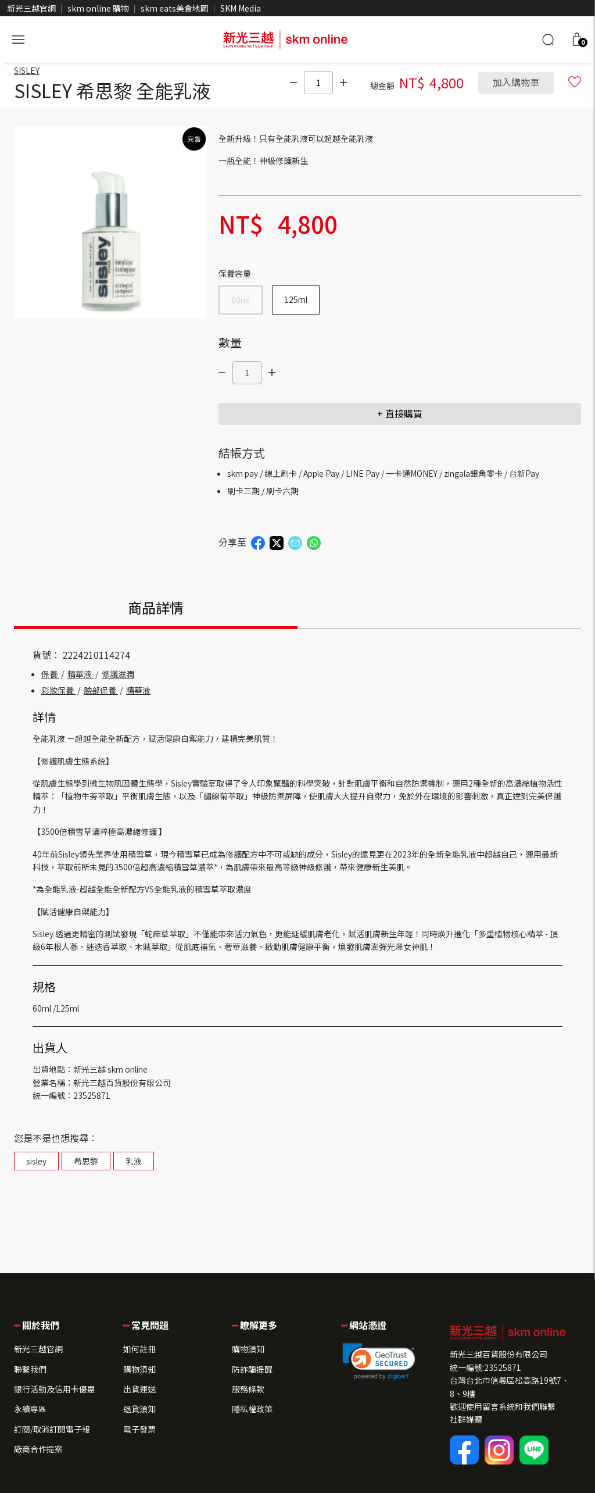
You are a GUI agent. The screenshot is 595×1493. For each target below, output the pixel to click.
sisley (36, 1161)
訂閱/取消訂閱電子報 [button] (52, 1429)
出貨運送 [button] (139, 1389)
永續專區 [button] (30, 1409)
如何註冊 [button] (139, 1349)
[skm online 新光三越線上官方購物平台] (285, 38)
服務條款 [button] (248, 1389)
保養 (50, 674)
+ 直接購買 (399, 414)
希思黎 (86, 1161)
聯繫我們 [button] (30, 1369)
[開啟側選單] (18, 38)
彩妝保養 (58, 691)
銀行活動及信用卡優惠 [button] (54, 1389)
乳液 (134, 1161)
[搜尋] (548, 39)
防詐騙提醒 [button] (252, 1369)
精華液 (80, 674)
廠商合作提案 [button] (38, 1449)
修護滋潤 (118, 674)
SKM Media (240, 8)
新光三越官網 (31, 8)
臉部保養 (101, 691)
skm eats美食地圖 (175, 8)
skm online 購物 (98, 8)
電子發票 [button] (139, 1429)
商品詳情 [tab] (156, 608)
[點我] (291, 82)
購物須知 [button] (139, 1369)
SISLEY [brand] (27, 70)
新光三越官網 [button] (38, 1349)
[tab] (439, 612)
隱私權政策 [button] (252, 1409)
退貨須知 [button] (139, 1409)
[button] (577, 39)
